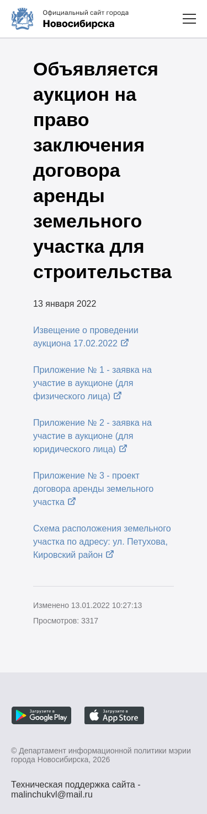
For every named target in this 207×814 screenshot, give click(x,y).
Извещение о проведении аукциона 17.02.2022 (86, 336)
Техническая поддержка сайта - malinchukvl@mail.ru (76, 786)
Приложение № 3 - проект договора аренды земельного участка (93, 489)
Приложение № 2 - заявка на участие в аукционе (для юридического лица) (92, 436)
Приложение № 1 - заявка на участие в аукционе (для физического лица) (92, 383)
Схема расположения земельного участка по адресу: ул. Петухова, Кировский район (102, 542)
